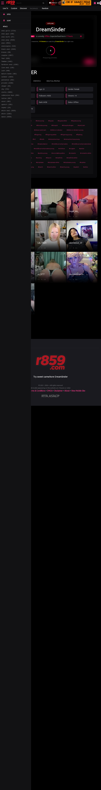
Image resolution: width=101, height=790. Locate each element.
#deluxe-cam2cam (40, 130)
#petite (81, 148)
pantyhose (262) (7, 86)
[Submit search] (43, 3)
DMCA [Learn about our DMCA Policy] (49, 391)
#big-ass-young (76, 121)
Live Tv (5, 8)
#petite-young (42, 153)
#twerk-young (64, 167)
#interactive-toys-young (72, 139)
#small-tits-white (72, 157)
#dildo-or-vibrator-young (75, 130)
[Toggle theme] (98, 3)
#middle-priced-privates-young (44, 148)
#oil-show (61, 148)
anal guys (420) (7, 34)
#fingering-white (51, 134)
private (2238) (7, 89)
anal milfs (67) (7, 38)
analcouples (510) (8, 48)
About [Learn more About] (67, 391)
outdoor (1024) (7, 82)
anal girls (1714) (8, 31)
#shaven (48, 157)
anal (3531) (6, 45)
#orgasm (72, 148)
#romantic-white (85, 153)
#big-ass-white (62, 121)
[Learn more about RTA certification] (45, 396)
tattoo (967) (6, 106)
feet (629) (5, 62)
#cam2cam (81, 125)
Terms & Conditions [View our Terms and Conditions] (37, 391)
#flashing (79, 134)
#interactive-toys (54, 139)
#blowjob (54, 125)
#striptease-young (69, 162)
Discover (23, 8)
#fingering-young (66, 134)
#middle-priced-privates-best (81, 144)
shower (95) (6, 93)
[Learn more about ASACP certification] (54, 396)
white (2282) (6, 124)
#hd (34, 139)
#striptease (40, 162)
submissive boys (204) (10, 103)
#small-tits (59, 157)
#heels (42, 139)
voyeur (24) (6, 117)
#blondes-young (41, 125)
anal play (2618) (8, 41)
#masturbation (42, 144)
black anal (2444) (8, 52)
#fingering (37, 134)
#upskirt (76, 167)
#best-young (40, 121)
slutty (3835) (7, 100)
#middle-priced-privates (60, 144)
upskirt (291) (7, 113)
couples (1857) (7, 58)
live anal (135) (7, 72)
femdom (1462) (7, 65)
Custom (14, 8)
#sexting (39, 157)
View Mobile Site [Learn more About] (78, 391)
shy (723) (5, 96)
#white (85, 167)
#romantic (72, 153)
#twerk (40, 167)
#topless (82, 162)
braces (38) (6, 55)
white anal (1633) (8, 120)
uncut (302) (6, 110)
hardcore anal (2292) (9, 69)
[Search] (28, 3)
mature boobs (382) (9, 79)
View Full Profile (53, 81)
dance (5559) (6, 127)
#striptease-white (53, 162)
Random (45, 8)
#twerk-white (51, 167)
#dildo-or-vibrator (56, 130)
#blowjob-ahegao (67, 125)
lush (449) (5, 76)
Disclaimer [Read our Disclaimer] (58, 391)
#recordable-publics (58, 153)
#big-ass (50, 121)
